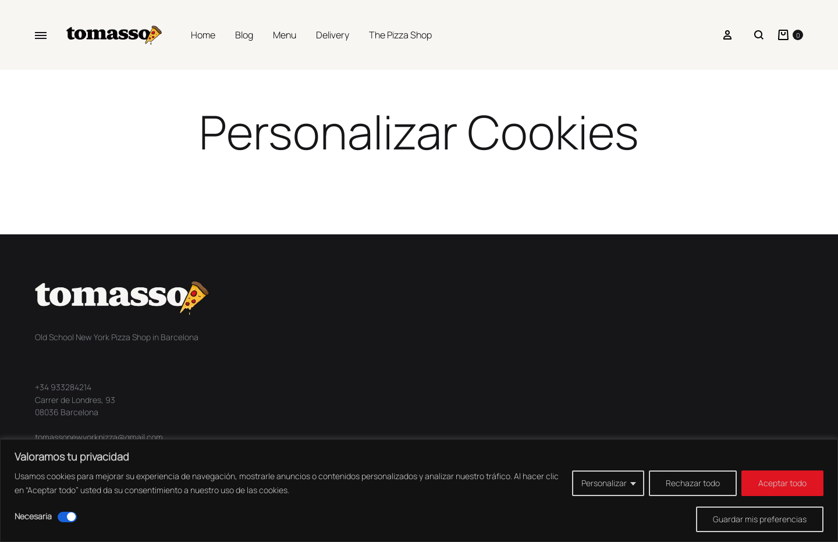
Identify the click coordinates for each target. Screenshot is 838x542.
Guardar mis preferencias (760, 519)
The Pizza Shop (400, 34)
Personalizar (604, 482)
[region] (419, 490)
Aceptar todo (782, 482)
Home (203, 34)
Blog (244, 34)
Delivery (332, 34)
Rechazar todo (693, 482)
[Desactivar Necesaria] (67, 517)
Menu (284, 34)
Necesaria (33, 516)
